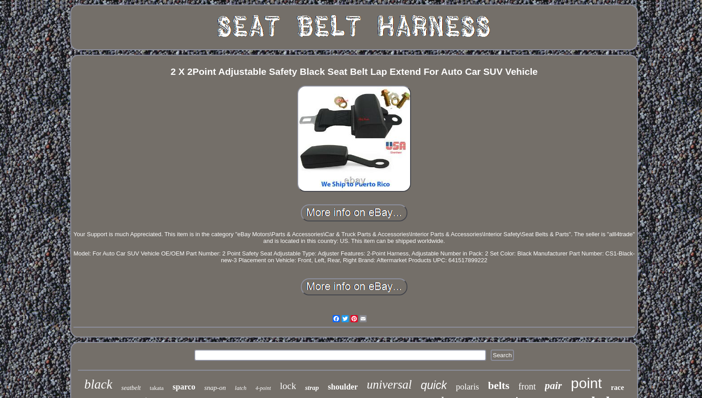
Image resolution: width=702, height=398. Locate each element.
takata (157, 388)
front (527, 386)
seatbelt (131, 388)
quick (434, 385)
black (98, 384)
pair (553, 385)
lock (288, 386)
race (617, 387)
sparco (184, 386)
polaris (467, 386)
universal (389, 384)
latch (241, 388)
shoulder (343, 386)
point (586, 383)
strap (312, 387)
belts (498, 385)
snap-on (215, 387)
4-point (263, 388)
